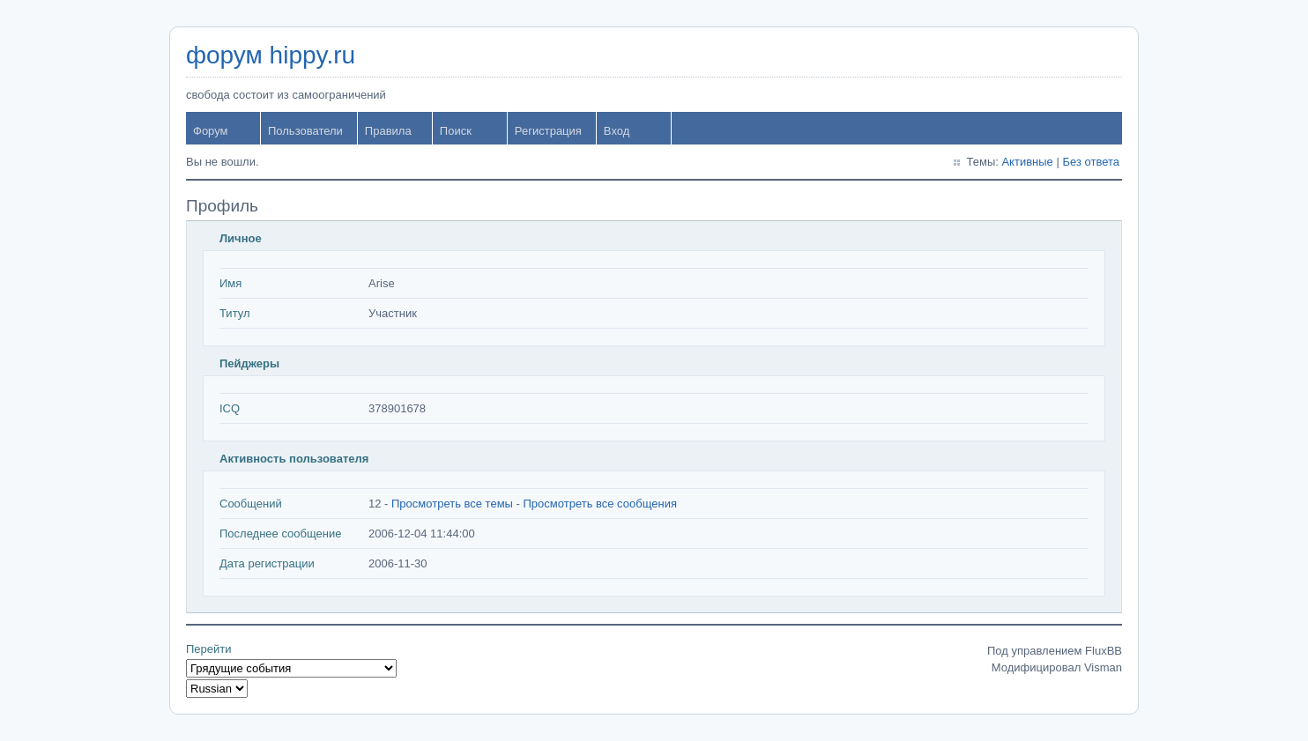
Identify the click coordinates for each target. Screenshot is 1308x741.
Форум (210, 130)
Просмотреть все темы (452, 503)
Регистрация (548, 130)
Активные (1026, 161)
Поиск (456, 130)
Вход (616, 130)
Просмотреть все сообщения (600, 503)
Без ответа (1090, 161)
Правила (388, 130)
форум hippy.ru (270, 55)
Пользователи (305, 130)
